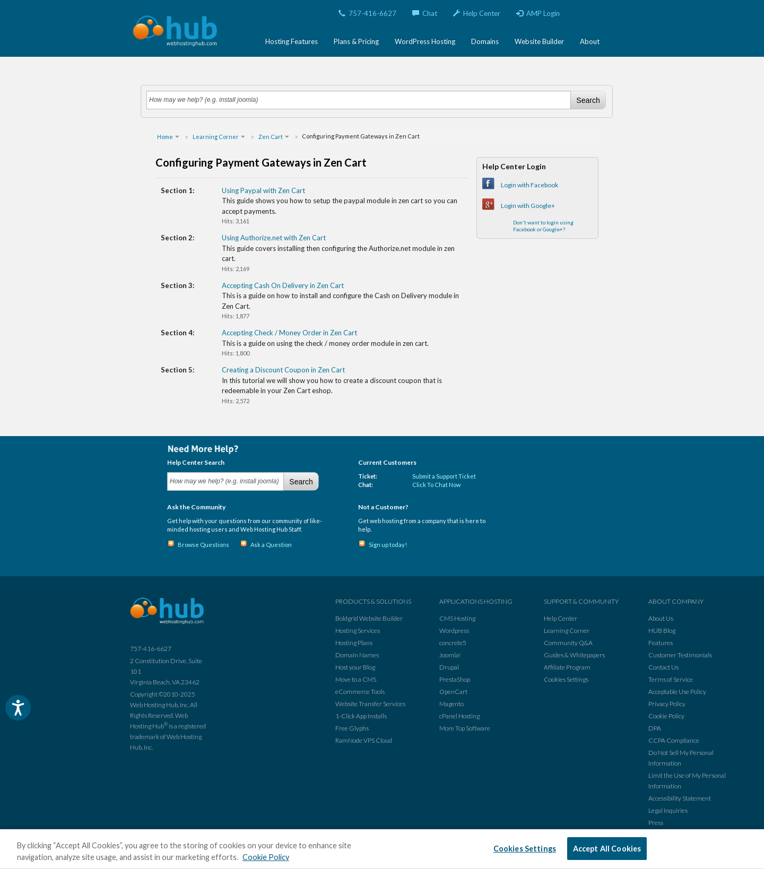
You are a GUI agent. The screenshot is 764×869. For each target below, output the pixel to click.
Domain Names (357, 655)
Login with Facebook (529, 185)
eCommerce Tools (360, 692)
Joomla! (450, 655)
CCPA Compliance (673, 740)
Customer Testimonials (680, 655)
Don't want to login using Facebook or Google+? (543, 225)
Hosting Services (357, 631)
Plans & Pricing (356, 41)
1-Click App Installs (361, 716)
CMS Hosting (457, 618)
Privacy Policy (666, 704)
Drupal (449, 667)
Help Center (476, 13)
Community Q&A (568, 643)
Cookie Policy (666, 716)
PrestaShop (454, 679)
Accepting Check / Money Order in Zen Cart (289, 332)
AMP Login (538, 13)
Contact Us (663, 667)
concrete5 (452, 643)
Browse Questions (203, 544)
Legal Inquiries (668, 810)
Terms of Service (670, 679)
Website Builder (539, 41)
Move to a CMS (355, 679)
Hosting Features (291, 41)
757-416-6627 (367, 13)
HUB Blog (661, 631)
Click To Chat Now (436, 484)
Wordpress (454, 631)
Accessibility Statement (679, 798)
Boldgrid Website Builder (369, 618)
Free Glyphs (352, 728)
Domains (485, 41)
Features (660, 643)
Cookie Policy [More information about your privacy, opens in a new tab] (265, 857)
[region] (382, 849)
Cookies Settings (566, 679)
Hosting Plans (353, 643)
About (590, 41)
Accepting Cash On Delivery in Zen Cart (283, 285)
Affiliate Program (567, 667)
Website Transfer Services (370, 704)
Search (588, 100)
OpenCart (453, 692)
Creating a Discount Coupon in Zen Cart (283, 370)
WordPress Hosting (425, 41)
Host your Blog (355, 667)
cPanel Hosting (459, 716)
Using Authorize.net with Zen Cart (274, 237)
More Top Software (464, 728)
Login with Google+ (528, 206)
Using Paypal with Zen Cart (263, 190)
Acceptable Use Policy (677, 692)
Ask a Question (271, 544)
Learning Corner (566, 631)
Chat (424, 13)
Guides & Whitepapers (574, 655)
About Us (660, 618)
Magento (451, 704)
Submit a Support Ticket (444, 476)
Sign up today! (388, 544)
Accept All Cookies (607, 848)
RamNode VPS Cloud (363, 740)
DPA (654, 728)
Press (655, 823)
